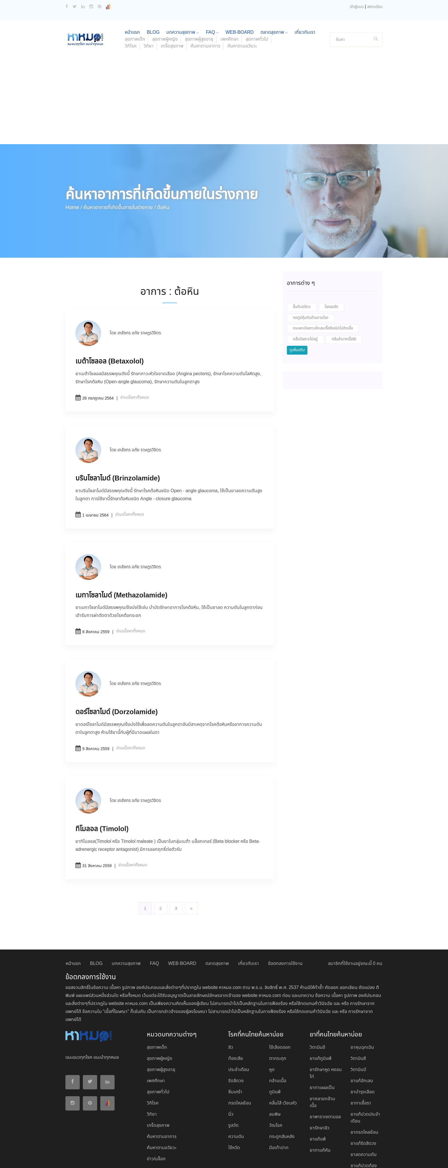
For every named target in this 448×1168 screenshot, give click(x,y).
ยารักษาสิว (319, 1090)
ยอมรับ (312, 1157)
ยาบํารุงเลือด (363, 1054)
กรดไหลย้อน (239, 1065)
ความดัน (236, 1099)
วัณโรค (275, 1087)
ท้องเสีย (235, 1021)
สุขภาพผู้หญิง (159, 1021)
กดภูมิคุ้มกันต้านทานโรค (310, 280)
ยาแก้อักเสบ (362, 1043)
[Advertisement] (224, 63)
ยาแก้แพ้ (318, 1101)
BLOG (96, 926)
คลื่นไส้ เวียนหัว (283, 1065)
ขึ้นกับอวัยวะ (302, 269)
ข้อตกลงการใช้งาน (285, 926)
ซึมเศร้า (235, 1054)
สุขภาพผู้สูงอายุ (161, 1032)
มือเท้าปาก (279, 1110)
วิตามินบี (358, 1032)
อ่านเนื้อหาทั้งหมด (134, 360)
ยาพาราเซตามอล (325, 1079)
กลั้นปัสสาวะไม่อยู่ (305, 301)
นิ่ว (230, 1076)
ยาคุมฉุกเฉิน (362, 1009)
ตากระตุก (277, 1021)
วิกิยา (149, 8)
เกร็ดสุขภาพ (172, 8)
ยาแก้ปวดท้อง (364, 1128)
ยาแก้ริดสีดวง (363, 1106)
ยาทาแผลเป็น (322, 1050)
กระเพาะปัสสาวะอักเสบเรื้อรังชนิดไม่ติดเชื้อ (323, 290)
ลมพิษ (275, 1076)
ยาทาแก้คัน (320, 1112)
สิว (230, 1009)
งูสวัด (233, 1087)
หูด (272, 1032)
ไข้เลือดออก (280, 1009)
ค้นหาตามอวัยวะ (242, 8)
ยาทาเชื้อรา (361, 1065)
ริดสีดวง (236, 1043)
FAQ (154, 926)
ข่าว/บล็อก (156, 1121)
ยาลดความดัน (364, 1117)
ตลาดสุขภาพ (217, 926)
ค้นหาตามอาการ (205, 8)
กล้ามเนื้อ (277, 1043)
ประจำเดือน (238, 1032)
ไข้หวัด (234, 1110)
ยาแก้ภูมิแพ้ (320, 1021)
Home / (73, 170)
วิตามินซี (358, 1021)
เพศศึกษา (156, 1043)
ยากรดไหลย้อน (364, 1094)
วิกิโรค (131, 8)
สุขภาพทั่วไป (158, 1054)
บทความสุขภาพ (126, 926)
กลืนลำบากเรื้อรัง (344, 301)
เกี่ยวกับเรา (248, 926)
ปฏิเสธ (329, 1157)
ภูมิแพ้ (275, 1054)
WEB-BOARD (182, 926)
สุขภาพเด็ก (157, 1009)
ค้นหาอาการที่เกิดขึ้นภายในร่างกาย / (119, 170)
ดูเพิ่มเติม (297, 312)
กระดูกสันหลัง (282, 1099)
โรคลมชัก (331, 269)
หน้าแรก (73, 926)
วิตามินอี (317, 1009)
